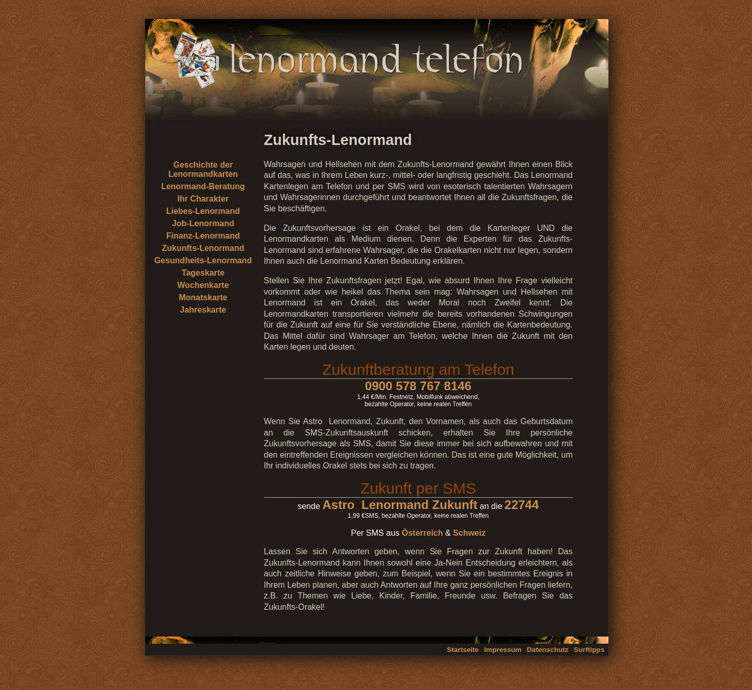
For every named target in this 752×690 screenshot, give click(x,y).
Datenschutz (548, 649)
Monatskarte (203, 297)
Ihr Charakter (203, 198)
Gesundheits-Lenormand (203, 260)
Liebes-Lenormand (203, 211)
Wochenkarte (203, 285)
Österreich (422, 533)
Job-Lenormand (203, 223)
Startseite (463, 649)
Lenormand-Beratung (203, 186)
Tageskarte (203, 272)
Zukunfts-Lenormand (203, 248)
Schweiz (469, 533)
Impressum (503, 649)
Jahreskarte (203, 309)
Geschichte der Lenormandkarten (203, 169)
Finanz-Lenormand (203, 235)
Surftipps (589, 649)
